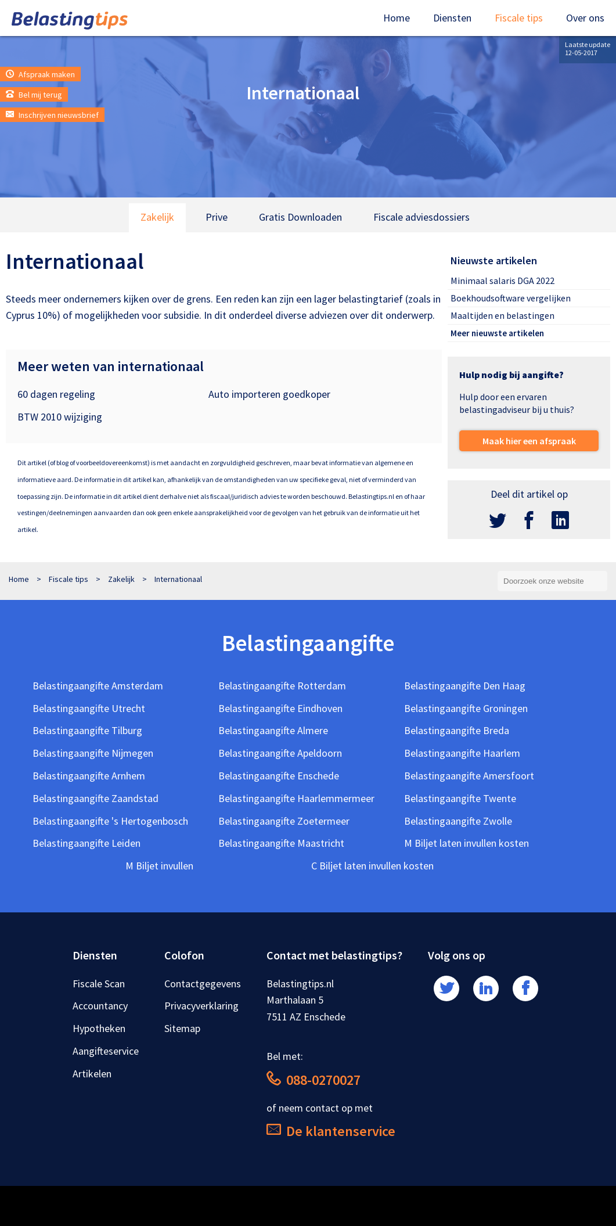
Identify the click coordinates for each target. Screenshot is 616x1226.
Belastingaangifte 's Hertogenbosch (110, 821)
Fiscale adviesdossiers (421, 217)
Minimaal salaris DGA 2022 (502, 280)
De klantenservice (330, 1131)
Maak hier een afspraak (529, 441)
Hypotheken (99, 1028)
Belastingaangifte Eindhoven (280, 708)
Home (396, 17)
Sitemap (182, 1028)
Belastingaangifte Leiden (87, 843)
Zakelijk (157, 217)
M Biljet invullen (159, 865)
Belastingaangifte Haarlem (462, 753)
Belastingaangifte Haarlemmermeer (296, 798)
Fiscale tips (519, 17)
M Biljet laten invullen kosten (466, 843)
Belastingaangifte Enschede (278, 775)
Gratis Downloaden (300, 217)
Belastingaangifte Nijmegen (93, 753)
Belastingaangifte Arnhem (89, 775)
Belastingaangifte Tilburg (87, 730)
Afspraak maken (40, 74)
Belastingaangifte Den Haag (464, 685)
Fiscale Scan (99, 983)
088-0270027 (313, 1080)
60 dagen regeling (56, 394)
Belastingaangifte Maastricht (281, 843)
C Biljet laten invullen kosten (372, 865)
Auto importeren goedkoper (269, 394)
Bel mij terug (34, 94)
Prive (217, 217)
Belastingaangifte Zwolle (458, 821)
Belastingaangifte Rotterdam (282, 685)
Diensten (452, 17)
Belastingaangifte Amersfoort (469, 775)
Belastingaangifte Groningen (466, 708)
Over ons (585, 17)
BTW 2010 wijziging (59, 416)
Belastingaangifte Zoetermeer (284, 821)
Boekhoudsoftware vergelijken (511, 298)
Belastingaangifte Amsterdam (98, 685)
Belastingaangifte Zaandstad (95, 798)
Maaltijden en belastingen (502, 315)
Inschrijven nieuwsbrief (52, 115)
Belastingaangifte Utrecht (89, 708)
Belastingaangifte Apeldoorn (280, 753)
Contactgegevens (202, 983)
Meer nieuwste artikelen (497, 333)
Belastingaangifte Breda (456, 730)
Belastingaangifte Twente (460, 798)
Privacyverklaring (201, 1005)
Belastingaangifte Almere (273, 730)
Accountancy (100, 1005)
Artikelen (92, 1073)
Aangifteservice (106, 1051)
